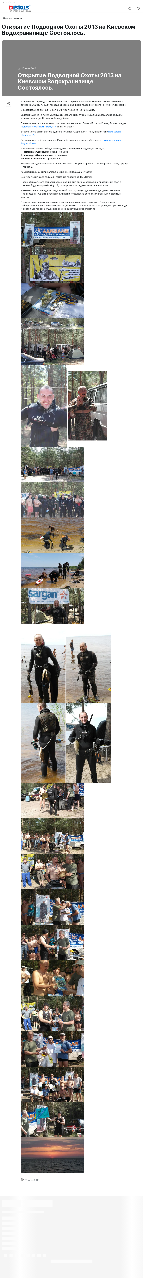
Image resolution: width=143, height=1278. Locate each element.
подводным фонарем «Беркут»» (38, 126)
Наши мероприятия (12, 18)
